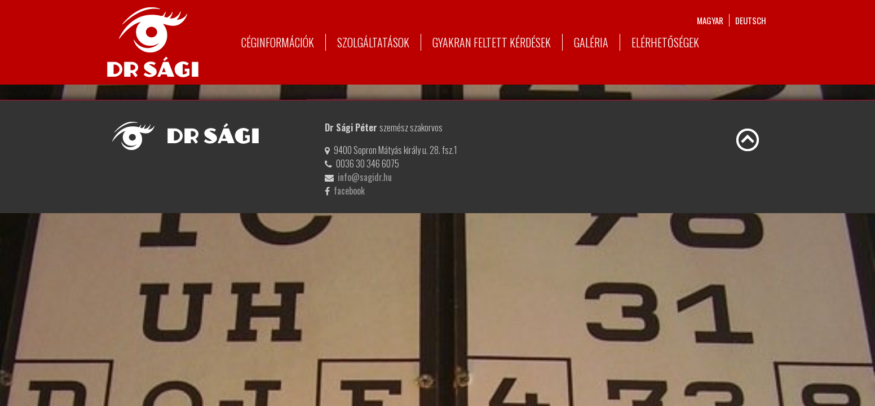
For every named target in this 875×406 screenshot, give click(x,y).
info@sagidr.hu (365, 177)
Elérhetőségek (665, 42)
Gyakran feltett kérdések (491, 42)
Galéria (591, 42)
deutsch (750, 20)
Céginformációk (277, 42)
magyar (710, 20)
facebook (349, 190)
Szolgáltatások (373, 42)
